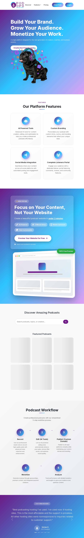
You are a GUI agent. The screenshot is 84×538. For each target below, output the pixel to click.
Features (37, 5)
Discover (28, 5)
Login (69, 5)
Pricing (46, 5)
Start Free (57, 5)
